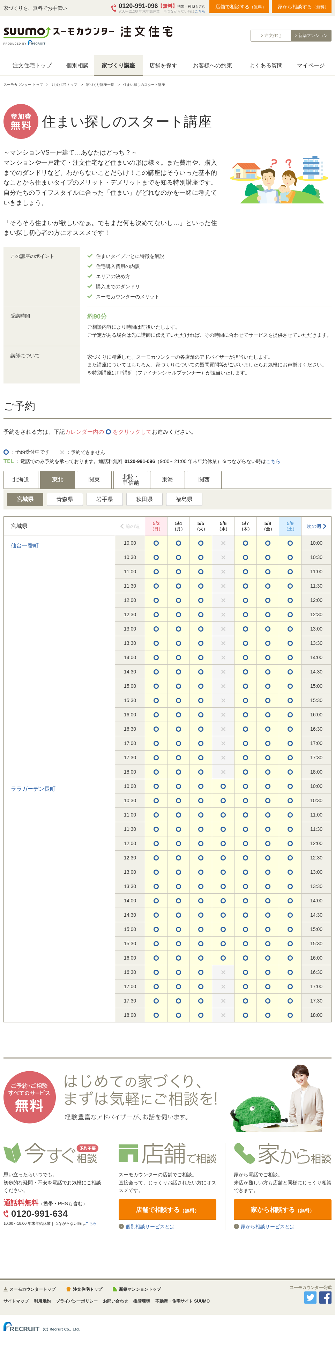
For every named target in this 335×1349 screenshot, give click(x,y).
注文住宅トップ (32, 65)
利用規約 (42, 1301)
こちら (200, 11)
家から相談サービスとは (268, 1226)
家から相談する (303, 6)
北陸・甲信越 (130, 480)
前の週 (132, 526)
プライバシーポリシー (77, 1301)
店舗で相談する (240, 6)
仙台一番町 (25, 546)
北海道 (21, 480)
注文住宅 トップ (64, 85)
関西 (204, 480)
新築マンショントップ (140, 1289)
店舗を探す (163, 65)
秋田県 (144, 499)
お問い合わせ (115, 1301)
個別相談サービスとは (150, 1226)
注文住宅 (273, 35)
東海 (167, 480)
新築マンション (313, 35)
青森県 (65, 499)
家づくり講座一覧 (100, 85)
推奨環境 (141, 1301)
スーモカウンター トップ (23, 85)
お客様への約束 (212, 65)
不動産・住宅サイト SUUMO (182, 1301)
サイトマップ (16, 1301)
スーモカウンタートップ (32, 1289)
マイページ (311, 65)
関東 (94, 480)
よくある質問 (266, 65)
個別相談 (77, 65)
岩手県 (104, 499)
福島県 (184, 499)
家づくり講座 (118, 65)
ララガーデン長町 (33, 789)
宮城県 (25, 499)
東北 (57, 480)
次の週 (314, 526)
